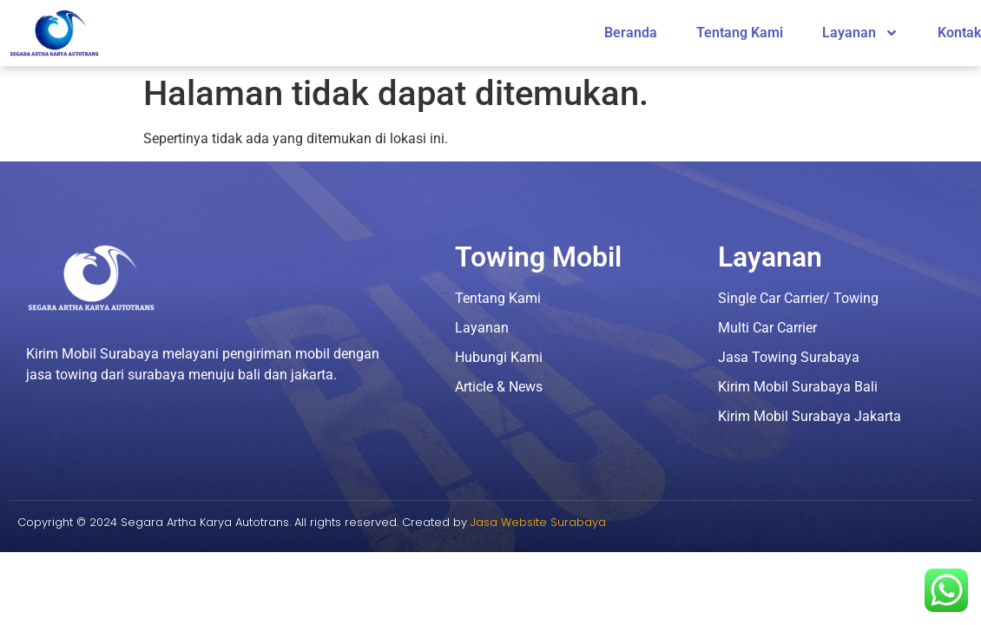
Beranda (630, 32)
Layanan (860, 33)
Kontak (959, 32)
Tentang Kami (739, 32)
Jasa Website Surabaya (538, 522)
